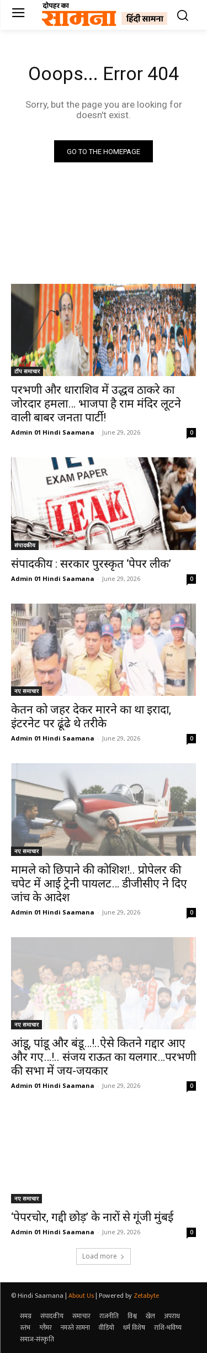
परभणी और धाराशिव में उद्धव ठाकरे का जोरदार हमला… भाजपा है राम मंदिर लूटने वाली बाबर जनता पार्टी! (96, 403)
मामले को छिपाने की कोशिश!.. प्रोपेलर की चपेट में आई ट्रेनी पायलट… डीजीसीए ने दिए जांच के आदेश (99, 883)
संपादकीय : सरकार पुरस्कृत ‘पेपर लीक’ (91, 563)
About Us (81, 1295)
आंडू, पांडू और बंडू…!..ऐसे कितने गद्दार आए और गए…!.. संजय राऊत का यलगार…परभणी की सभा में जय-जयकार (103, 1057)
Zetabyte (146, 1295)
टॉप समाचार (27, 371)
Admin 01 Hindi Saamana (52, 432)
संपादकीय (24, 545)
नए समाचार (26, 691)
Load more (103, 1256)
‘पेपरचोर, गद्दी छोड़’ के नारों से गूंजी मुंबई (92, 1217)
